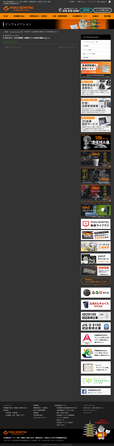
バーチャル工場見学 (63, 417)
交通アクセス (81, 1)
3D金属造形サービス (79, 16)
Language (102, 1)
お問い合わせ (61, 425)
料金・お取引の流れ (63, 412)
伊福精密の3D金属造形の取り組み (67, 408)
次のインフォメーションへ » (67, 47)
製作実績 (107, 16)
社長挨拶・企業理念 (12, 412)
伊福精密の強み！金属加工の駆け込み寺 (15, 408)
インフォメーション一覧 (16, 31)
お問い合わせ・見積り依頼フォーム (93, 408)
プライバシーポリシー (89, 410)
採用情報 (85, 57)
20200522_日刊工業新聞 (10, 42)
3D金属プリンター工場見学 (65, 422)
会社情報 (15, 35)
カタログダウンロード (40, 417)
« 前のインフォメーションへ (13, 47)
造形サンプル (61, 420)
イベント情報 (87, 50)
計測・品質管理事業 (60, 16)
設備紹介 (96, 16)
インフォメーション (90, 37)
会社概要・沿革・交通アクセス (15, 415)
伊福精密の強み (19, 16)
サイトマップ (92, 1)
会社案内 (71, 1)
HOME (5, 16)
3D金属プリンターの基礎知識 (65, 415)
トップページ (7, 405)
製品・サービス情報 (89, 54)
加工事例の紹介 (38, 415)
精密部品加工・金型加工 (38, 16)
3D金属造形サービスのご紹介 (65, 410)
